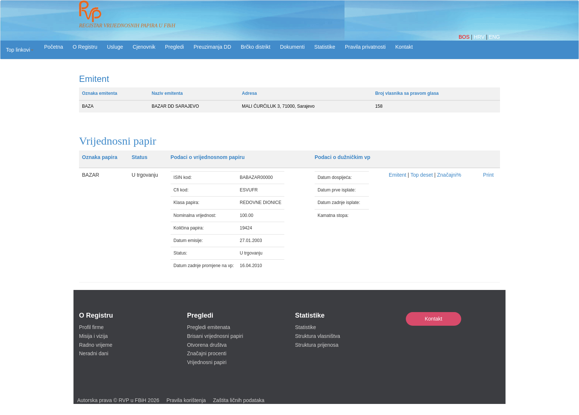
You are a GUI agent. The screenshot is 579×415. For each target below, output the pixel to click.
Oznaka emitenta (99, 93)
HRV (480, 37)
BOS (465, 37)
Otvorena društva (207, 345)
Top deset (421, 175)
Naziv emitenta (167, 93)
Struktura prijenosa (317, 345)
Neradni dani (93, 353)
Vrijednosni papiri (207, 362)
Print (488, 175)
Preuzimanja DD (212, 47)
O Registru (85, 47)
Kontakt (433, 319)
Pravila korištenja (186, 400)
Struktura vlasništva (317, 336)
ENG (494, 37)
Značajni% (449, 175)
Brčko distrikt (255, 47)
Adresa (249, 93)
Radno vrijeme (95, 345)
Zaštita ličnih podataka (238, 400)
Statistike (324, 47)
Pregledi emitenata (208, 327)
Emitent (397, 175)
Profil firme (91, 327)
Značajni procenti (207, 353)
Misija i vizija (93, 336)
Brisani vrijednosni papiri (215, 336)
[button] (19, 50)
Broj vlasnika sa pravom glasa (407, 93)
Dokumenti (292, 47)
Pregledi (174, 47)
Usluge (115, 47)
